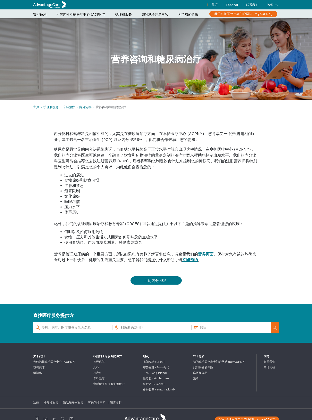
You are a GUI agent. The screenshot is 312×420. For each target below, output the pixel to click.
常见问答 (269, 367)
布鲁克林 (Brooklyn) (156, 367)
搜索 (270, 5)
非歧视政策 (51, 402)
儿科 (96, 367)
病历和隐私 (200, 373)
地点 (146, 356)
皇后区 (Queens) (154, 384)
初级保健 (99, 362)
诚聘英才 (39, 367)
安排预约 (40, 14)
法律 (36, 402)
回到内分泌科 (155, 280)
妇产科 (97, 373)
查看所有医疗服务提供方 (109, 384)
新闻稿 (37, 373)
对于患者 (198, 356)
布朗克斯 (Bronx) (154, 362)
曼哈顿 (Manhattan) (156, 378)
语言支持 (116, 402)
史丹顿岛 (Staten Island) (159, 389)
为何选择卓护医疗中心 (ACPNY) (80, 14)
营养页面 (205, 254)
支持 (266, 356)
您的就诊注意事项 (155, 14)
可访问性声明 (97, 402)
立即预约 (190, 259)
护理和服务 (123, 14)
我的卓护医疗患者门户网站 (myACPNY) (219, 362)
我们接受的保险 (203, 367)
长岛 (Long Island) (155, 373)
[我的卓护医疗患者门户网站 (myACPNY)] (243, 14)
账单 (196, 378)
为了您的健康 (188, 14)
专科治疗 (99, 378)
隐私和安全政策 (73, 402)
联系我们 (269, 362)
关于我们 (39, 356)
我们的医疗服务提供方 (107, 356)
